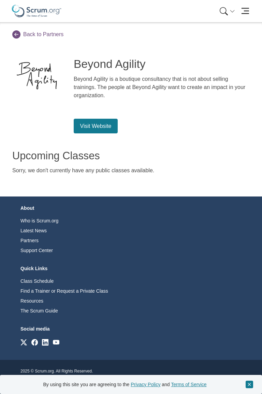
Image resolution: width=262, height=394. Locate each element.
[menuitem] (226, 11)
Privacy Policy (145, 384)
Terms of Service (188, 384)
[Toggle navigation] (245, 11)
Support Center (36, 250)
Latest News (33, 230)
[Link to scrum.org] (23, 342)
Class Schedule (37, 281)
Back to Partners (37, 34)
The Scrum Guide (39, 310)
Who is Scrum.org (39, 220)
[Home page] (36, 11)
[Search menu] (227, 11)
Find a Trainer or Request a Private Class (64, 291)
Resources (31, 301)
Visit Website (96, 126)
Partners (29, 240)
